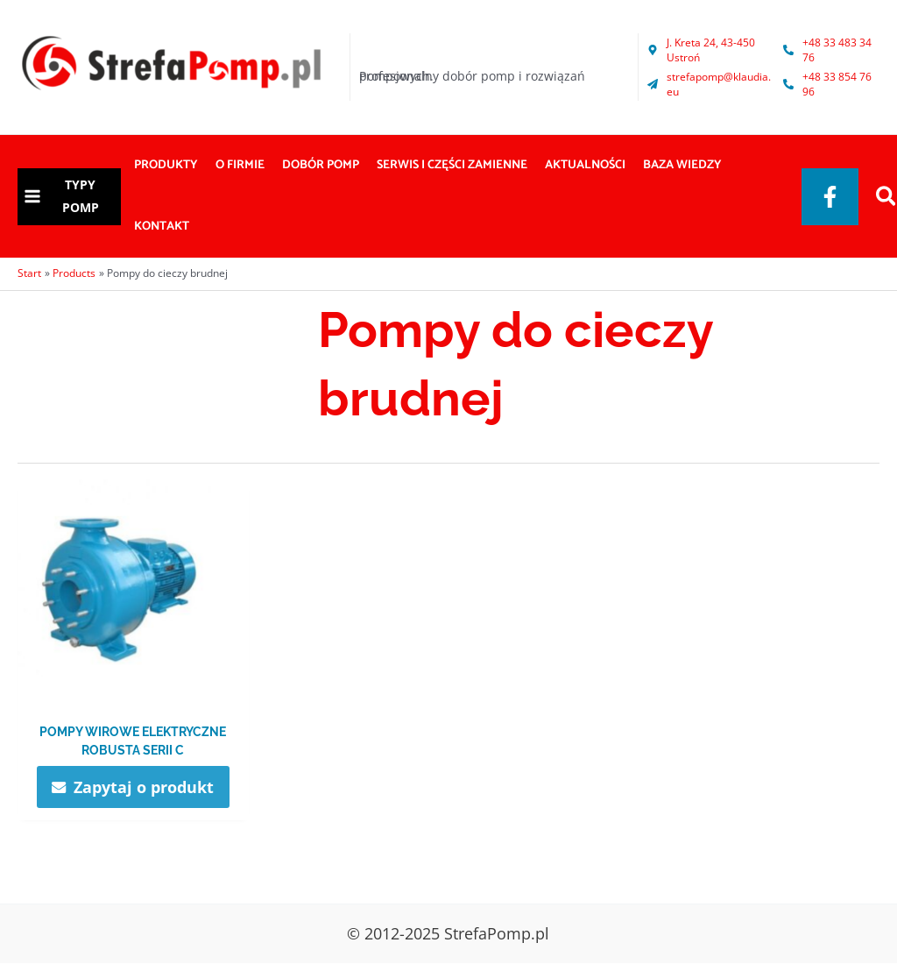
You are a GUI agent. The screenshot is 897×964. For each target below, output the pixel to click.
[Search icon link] (887, 198)
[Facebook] (830, 196)
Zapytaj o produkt (144, 786)
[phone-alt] (829, 50)
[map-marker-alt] (710, 50)
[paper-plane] (710, 84)
